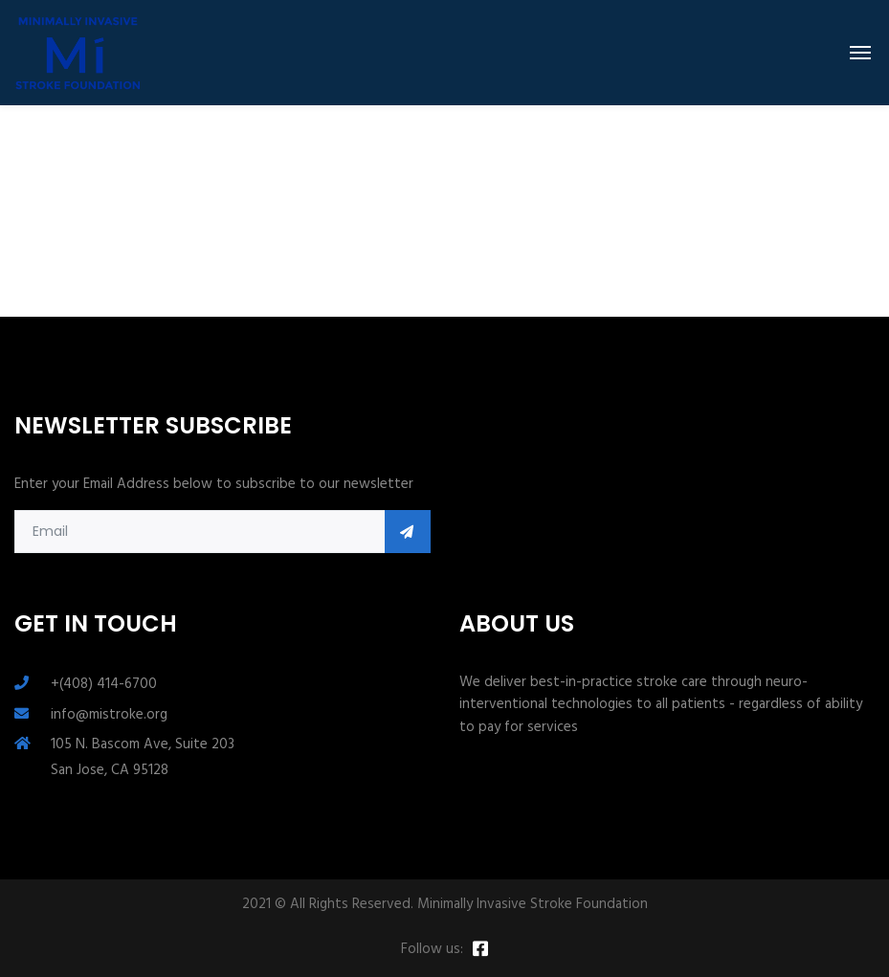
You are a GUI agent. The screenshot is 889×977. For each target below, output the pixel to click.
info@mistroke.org (109, 714)
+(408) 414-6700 (104, 684)
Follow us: (432, 950)
